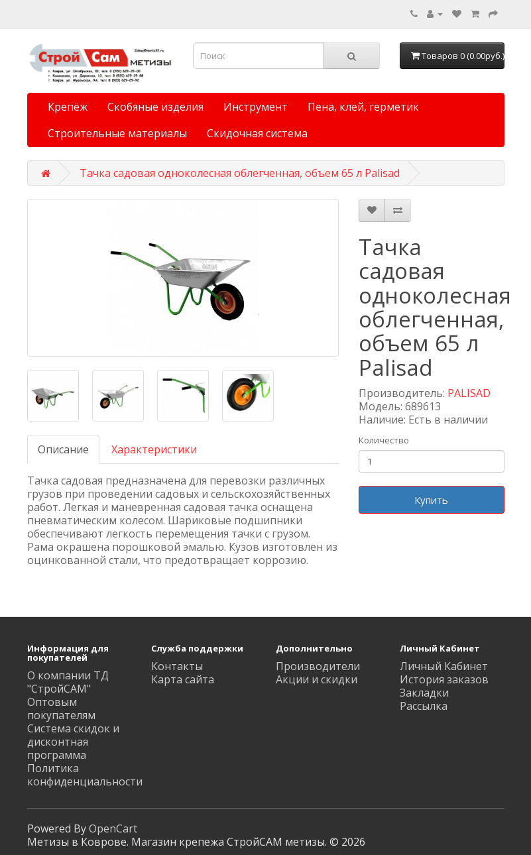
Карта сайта (182, 679)
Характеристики (154, 449)
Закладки (424, 692)
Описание (63, 449)
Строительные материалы (117, 133)
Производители (318, 666)
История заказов (444, 679)
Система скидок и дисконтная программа (73, 741)
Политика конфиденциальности (85, 775)
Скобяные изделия (155, 106)
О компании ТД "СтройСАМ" (68, 682)
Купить (431, 499)
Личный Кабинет (444, 666)
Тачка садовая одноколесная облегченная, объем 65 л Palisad (240, 173)
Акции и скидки (316, 679)
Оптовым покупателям (61, 708)
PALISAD (469, 393)
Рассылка (423, 706)
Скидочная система (257, 133)
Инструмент (255, 106)
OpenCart (113, 828)
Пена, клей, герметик (363, 106)
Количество (384, 440)
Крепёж (68, 106)
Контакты (177, 666)
